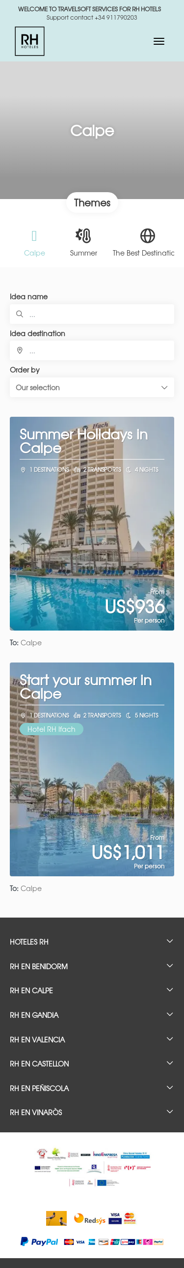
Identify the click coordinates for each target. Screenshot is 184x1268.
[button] (92, 387)
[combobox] (92, 350)
